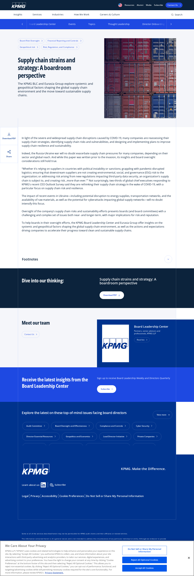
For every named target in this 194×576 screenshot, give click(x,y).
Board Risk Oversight (31, 40)
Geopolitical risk (29, 47)
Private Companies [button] (147, 436)
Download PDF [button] (111, 295)
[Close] (188, 557)
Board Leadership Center (42, 24)
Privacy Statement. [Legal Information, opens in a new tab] (54, 572)
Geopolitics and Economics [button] (79, 436)
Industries (57, 14)
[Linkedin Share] (43, 481)
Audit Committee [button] (35, 426)
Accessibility (49, 492)
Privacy (35, 492)
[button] (120, 5)
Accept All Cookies (144, 568)
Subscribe (158, 5)
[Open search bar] (176, 15)
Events (72, 24)
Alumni (140, 5)
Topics (91, 24)
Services (37, 14)
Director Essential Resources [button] (41, 436)
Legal (25, 492)
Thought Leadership (119, 24)
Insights (18, 14)
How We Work (81, 14)
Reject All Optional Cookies (144, 559)
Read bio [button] (140, 339)
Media (148, 5)
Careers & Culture (110, 14)
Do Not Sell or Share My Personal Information (115, 492)
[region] (97, 558)
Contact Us (29, 334)
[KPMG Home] (19, 5)
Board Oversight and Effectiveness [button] (72, 426)
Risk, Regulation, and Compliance (60, 47)
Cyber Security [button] (144, 426)
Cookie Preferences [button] (71, 492)
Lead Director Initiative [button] (115, 436)
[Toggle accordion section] (168, 259)
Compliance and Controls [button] (113, 426)
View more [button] (161, 414)
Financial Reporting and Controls (64, 40)
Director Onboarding (153, 24)
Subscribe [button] (105, 389)
